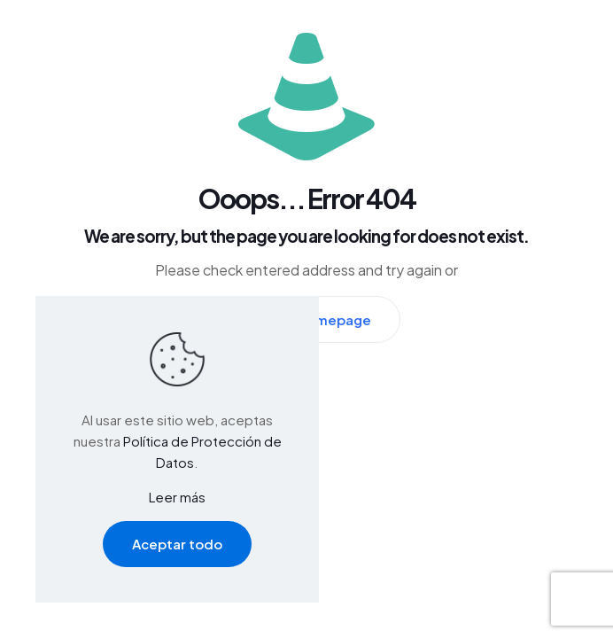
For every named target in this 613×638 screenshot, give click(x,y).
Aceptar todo (177, 543)
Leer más (177, 496)
